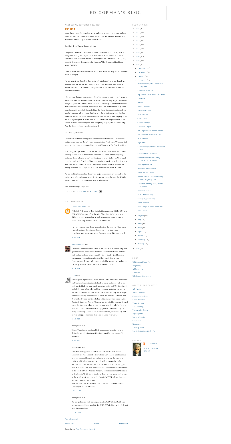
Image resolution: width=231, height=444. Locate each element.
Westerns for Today (140, 310)
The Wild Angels (144, 126)
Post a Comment (71, 419)
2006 (138, 248)
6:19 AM (76, 319)
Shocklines (137, 320)
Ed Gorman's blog (115, 12)
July (140, 219)
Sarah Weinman (139, 299)
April (140, 231)
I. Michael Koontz (79, 206)
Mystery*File (138, 313)
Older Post (123, 423)
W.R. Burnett (142, 138)
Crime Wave (142, 118)
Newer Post (69, 423)
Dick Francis (142, 114)
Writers (140, 102)
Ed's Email (137, 273)
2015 (138, 33)
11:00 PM (76, 412)
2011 (138, 49)
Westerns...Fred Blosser (146, 168)
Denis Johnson (143, 202)
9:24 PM (76, 268)
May (140, 227)
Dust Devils (142, 210)
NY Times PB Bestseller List (149, 134)
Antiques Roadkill (144, 110)
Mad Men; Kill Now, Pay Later (149, 206)
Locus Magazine (139, 317)
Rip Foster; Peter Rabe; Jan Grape (151, 94)
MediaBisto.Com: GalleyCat (144, 331)
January (141, 243)
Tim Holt (141, 98)
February (142, 239)
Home (96, 423)
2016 (138, 29)
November (142, 72)
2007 (138, 64)
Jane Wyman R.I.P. (145, 164)
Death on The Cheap (145, 172)
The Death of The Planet (147, 154)
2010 (138, 53)
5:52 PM (76, 237)
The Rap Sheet (138, 327)
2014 (138, 37)
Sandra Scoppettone (141, 296)
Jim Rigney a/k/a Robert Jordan (150, 130)
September (142, 80)
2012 (138, 45)
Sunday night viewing (146, 198)
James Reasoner (78, 244)
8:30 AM (76, 340)
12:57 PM (76, 391)
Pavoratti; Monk (144, 190)
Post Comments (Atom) (85, 429)
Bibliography (138, 269)
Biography (137, 265)
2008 (138, 60)
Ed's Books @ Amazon (142, 276)
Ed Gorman (151, 344)
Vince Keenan (138, 303)
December (142, 68)
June (140, 223)
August (141, 215)
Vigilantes (141, 142)
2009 (138, 57)
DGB (74, 275)
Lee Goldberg (138, 306)
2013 (138, 41)
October (141, 76)
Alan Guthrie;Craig (145, 194)
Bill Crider (137, 289)
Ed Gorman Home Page (142, 262)
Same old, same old (145, 90)
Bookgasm (137, 324)
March (141, 235)
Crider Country (143, 122)
